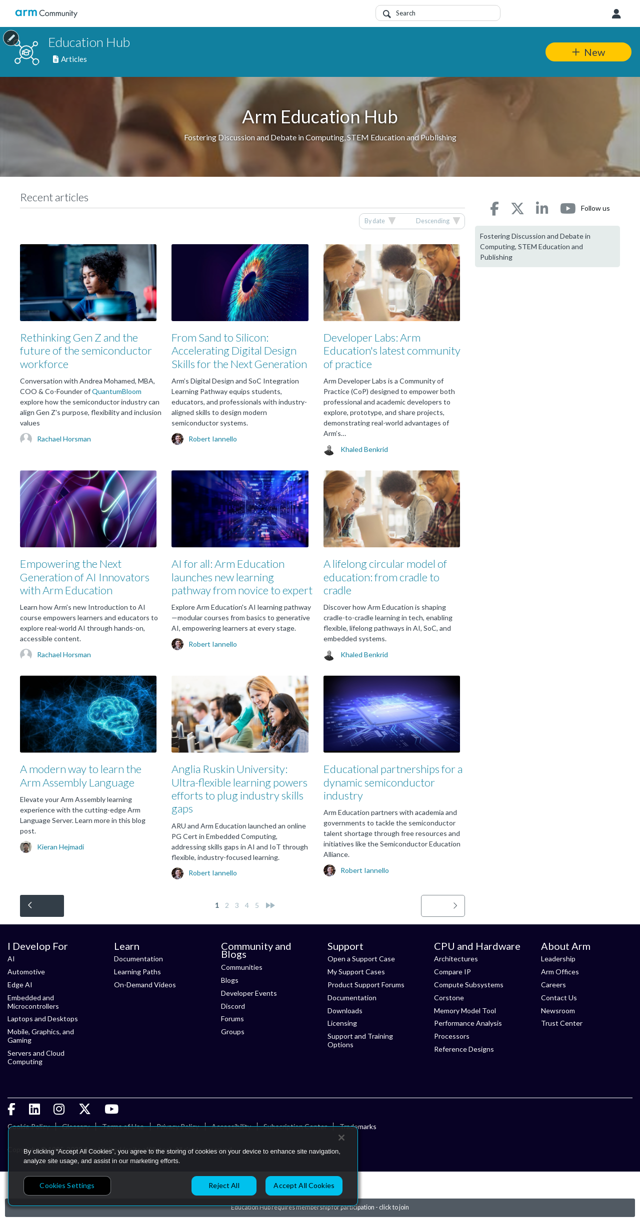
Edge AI (20, 984)
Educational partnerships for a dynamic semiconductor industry (393, 782)
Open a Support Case (361, 958)
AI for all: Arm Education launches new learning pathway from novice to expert (242, 577)
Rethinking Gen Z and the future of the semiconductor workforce (86, 351)
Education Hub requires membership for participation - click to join (320, 1207)
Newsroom (558, 1010)
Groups (232, 1031)
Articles (70, 58)
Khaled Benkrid (364, 449)
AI (11, 958)
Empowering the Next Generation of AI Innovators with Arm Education (85, 577)
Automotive (26, 971)
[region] (183, 1166)
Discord (233, 1006)
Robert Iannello (212, 438)
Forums (232, 1018)
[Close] (341, 1138)
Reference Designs (464, 1049)
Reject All (223, 1185)
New (594, 52)
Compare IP (452, 971)
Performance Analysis (468, 1023)
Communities (241, 967)
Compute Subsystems (469, 984)
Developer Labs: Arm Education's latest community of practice (392, 351)
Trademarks (358, 1126)
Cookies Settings (67, 1185)
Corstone (449, 997)
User (617, 14)
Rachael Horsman (64, 438)
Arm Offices (560, 971)
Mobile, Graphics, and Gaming (41, 1035)
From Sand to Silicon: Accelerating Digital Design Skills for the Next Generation (239, 351)
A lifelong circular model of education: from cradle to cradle (385, 577)
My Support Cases (356, 971)
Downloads (345, 1010)
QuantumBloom (117, 391)
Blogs (229, 980)
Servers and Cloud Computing (36, 1057)
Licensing (342, 1023)
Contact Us (559, 997)
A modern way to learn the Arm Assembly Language (81, 775)
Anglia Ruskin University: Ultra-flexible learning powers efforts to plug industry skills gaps (240, 788)
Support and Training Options (360, 1040)
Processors (452, 1036)
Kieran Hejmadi (60, 846)
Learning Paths (137, 971)
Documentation (138, 958)
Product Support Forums (366, 984)
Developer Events (249, 993)
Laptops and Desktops (43, 1018)
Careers (553, 984)
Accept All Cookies (304, 1185)
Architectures (456, 958)
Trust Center (561, 1023)
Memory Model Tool (465, 1010)
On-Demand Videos (145, 984)
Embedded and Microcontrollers (33, 1001)
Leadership (558, 958)
